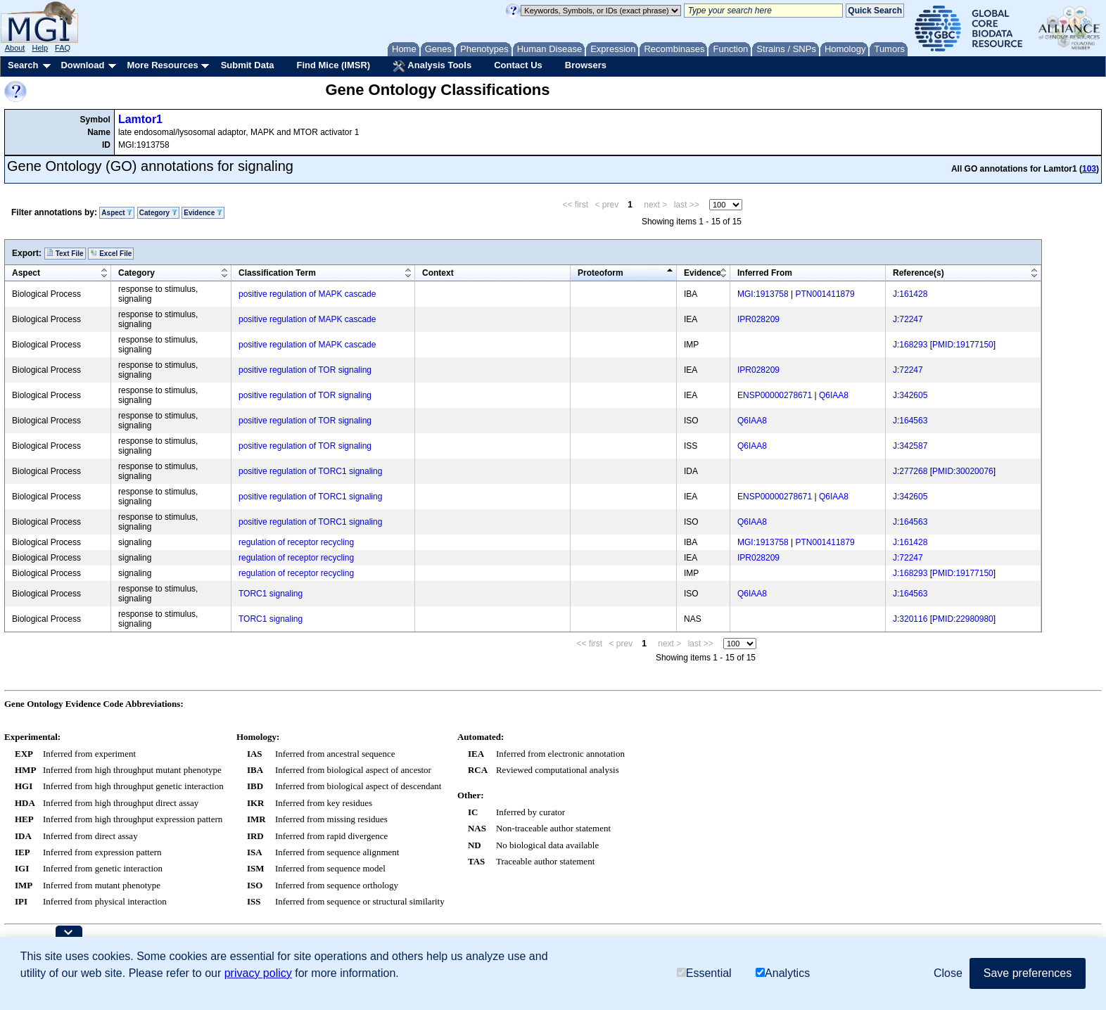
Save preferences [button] (1028, 973)
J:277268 (910, 471)
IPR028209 (758, 319)
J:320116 (910, 619)
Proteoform (600, 273)
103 (1089, 169)
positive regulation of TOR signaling (305, 370)
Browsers (585, 65)
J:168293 (910, 345)
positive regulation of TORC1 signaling (310, 471)
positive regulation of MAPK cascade (307, 294)
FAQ (62, 48)
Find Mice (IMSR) (333, 65)
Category (158, 213)
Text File (65, 253)
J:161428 (910, 294)
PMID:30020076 (962, 471)
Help (40, 48)
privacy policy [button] (258, 973)
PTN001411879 (825, 294)
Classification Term (277, 273)
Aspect (116, 213)
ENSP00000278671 (774, 395)
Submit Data (247, 65)
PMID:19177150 (962, 345)
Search (23, 65)
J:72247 (908, 319)
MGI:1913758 (763, 294)
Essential (704, 973)
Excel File (111, 253)
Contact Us (518, 65)
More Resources (162, 65)
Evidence (203, 213)
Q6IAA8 (833, 395)
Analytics (783, 973)
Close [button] (948, 973)
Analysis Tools (432, 66)
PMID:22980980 (962, 619)
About (15, 48)
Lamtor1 (140, 119)
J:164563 (910, 421)
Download (82, 65)
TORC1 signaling (271, 594)
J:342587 (910, 446)
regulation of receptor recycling (296, 542)
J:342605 (910, 395)
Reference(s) (918, 273)
